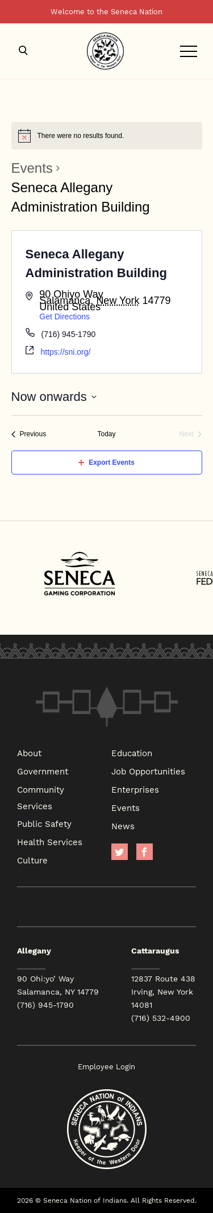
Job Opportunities (148, 771)
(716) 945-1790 (45, 1005)
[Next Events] (190, 434)
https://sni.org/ (66, 351)
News (123, 826)
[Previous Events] (29, 434)
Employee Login (106, 1066)
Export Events (106, 462)
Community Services (40, 797)
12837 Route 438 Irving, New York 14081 (163, 992)
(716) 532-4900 (160, 1018)
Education (131, 753)
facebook (144, 851)
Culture (32, 860)
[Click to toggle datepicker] (54, 396)
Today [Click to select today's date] (106, 434)
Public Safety (44, 823)
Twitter (119, 851)
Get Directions (64, 316)
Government (42, 771)
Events (32, 168)
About (29, 753)
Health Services (49, 841)
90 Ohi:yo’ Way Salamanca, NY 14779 (58, 985)
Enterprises (135, 789)
